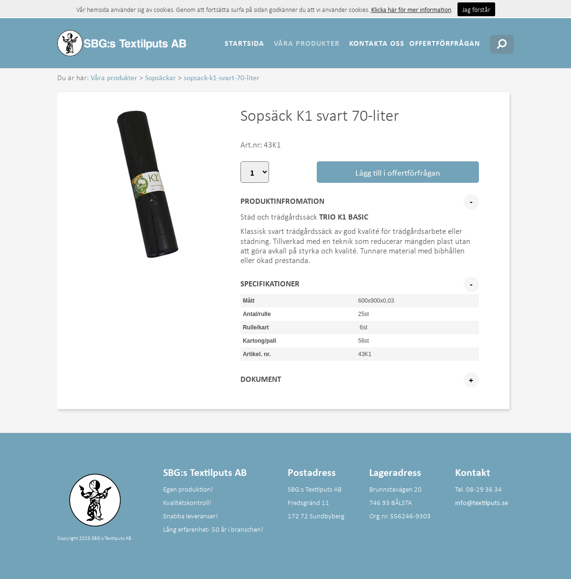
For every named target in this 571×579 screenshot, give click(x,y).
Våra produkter (307, 43)
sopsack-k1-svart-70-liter (222, 77)
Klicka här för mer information (411, 9)
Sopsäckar (160, 77)
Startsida (244, 43)
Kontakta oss (377, 43)
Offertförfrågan (444, 43)
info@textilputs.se (481, 502)
